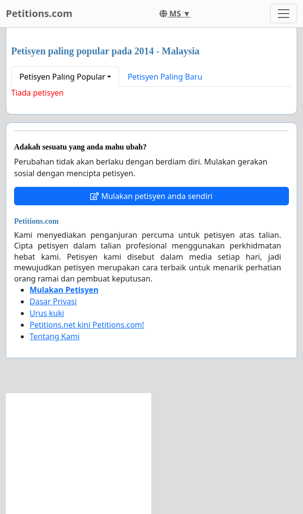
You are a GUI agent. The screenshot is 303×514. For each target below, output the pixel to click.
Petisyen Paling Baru (165, 76)
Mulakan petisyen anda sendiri (151, 196)
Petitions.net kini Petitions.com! (87, 324)
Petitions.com (39, 13)
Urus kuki (47, 313)
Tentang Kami (55, 336)
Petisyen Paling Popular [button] (62, 76)
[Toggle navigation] (283, 13)
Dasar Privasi (53, 301)
